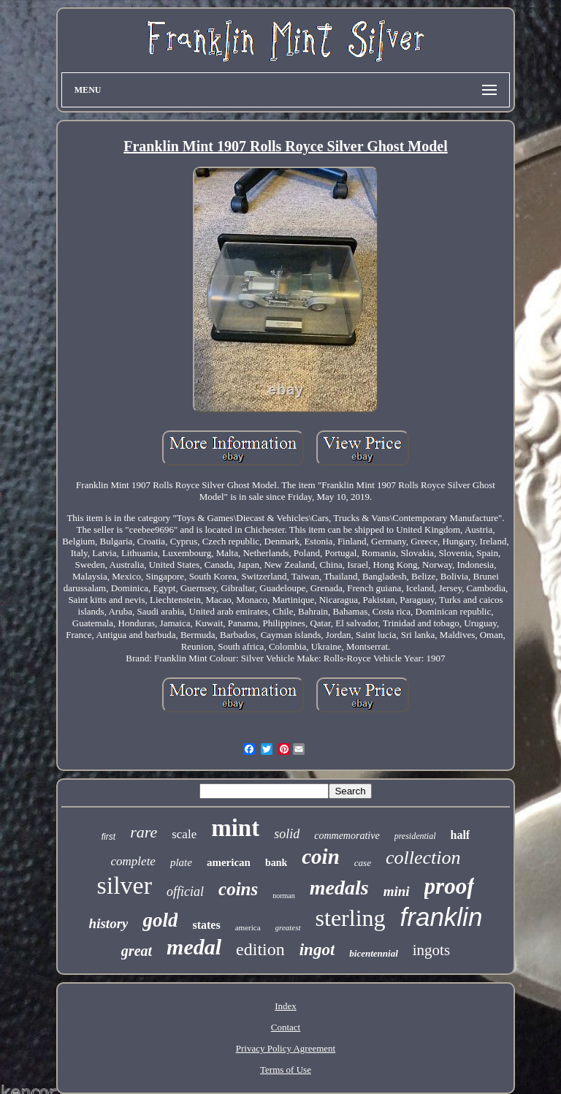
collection (423, 857)
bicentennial (373, 953)
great (136, 951)
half (460, 835)
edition (260, 949)
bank (276, 862)
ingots (431, 950)
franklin (441, 917)
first (108, 837)
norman (283, 896)
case (362, 862)
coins (238, 889)
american (229, 862)
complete (133, 861)
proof (449, 886)
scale (184, 834)
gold (160, 920)
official (185, 891)
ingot (317, 950)
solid (286, 834)
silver (125, 885)
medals (339, 887)
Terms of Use (285, 1069)
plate (181, 862)
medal (194, 947)
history (109, 923)
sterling (351, 918)
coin (321, 856)
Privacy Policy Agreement (285, 1048)
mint (235, 828)
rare (143, 832)
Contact (285, 1027)
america (248, 927)
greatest (288, 927)
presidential (415, 836)
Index (286, 1005)
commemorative (346, 835)
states (206, 925)
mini (396, 891)
